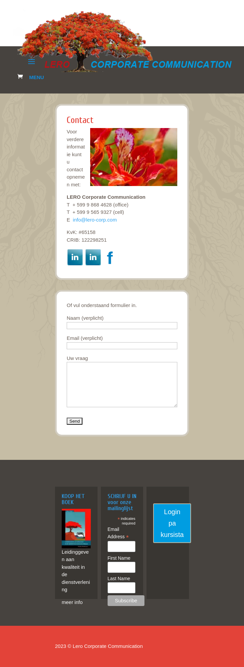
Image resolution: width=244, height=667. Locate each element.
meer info (72, 602)
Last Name (119, 578)
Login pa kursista (172, 523)
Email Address (118, 533)
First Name (119, 558)
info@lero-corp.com (95, 220)
